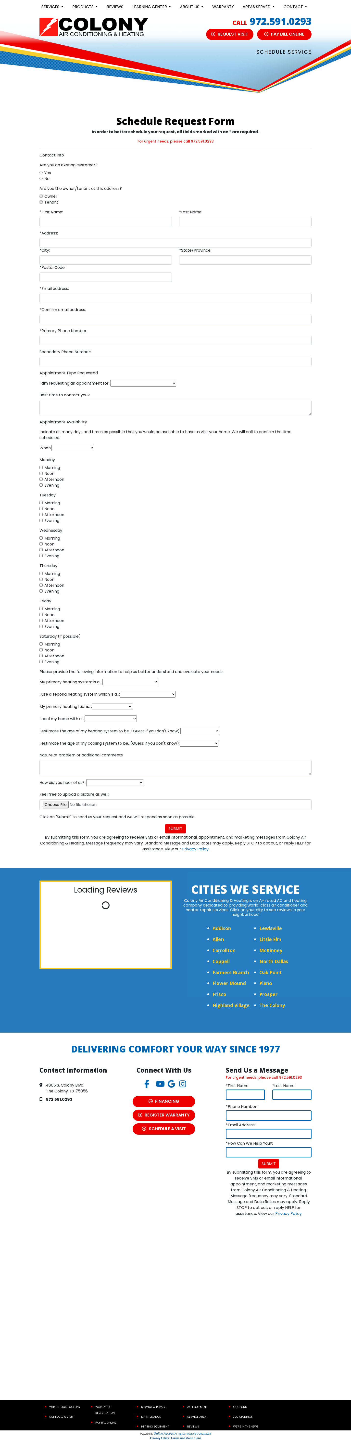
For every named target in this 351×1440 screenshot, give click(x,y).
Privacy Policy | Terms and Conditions (175, 1438)
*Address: (48, 233)
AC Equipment (197, 1407)
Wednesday (50, 530)
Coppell (221, 961)
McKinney (270, 950)
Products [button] (83, 7)
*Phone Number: (241, 1106)
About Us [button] (190, 7)
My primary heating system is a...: (70, 682)
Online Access (164, 1433)
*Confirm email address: (62, 309)
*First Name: (51, 212)
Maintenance (151, 1417)
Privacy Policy (195, 849)
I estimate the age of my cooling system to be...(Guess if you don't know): (109, 743)
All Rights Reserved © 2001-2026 (193, 1433)
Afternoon (54, 479)
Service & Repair (153, 1407)
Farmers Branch (231, 972)
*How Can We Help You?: (249, 1143)
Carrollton (224, 950)
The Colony (272, 1005)
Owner (50, 196)
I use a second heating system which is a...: (79, 694)
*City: (44, 250)
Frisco (219, 994)
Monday (47, 460)
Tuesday (47, 495)
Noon (49, 473)
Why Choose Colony (64, 1407)
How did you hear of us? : (62, 782)
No (47, 179)
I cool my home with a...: (62, 719)
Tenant (51, 202)
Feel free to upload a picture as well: (74, 794)
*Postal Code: (52, 267)
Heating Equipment (155, 1426)
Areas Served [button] (257, 7)
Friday (45, 601)
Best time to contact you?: (64, 395)
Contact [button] (294, 7)
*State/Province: (195, 250)
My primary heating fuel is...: (65, 706)
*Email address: (54, 288)
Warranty (223, 7)
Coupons (240, 1407)
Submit (175, 828)
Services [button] (50, 7)
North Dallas (273, 961)
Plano (265, 983)
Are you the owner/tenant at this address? (80, 188)
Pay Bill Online (105, 1423)
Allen (218, 939)
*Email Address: (240, 1125)
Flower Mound (229, 983)
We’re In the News (246, 1426)
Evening (51, 485)
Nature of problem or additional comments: (81, 755)
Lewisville (270, 928)
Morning (52, 467)
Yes (47, 173)
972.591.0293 (281, 21)
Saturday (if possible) (60, 636)
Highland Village (231, 1005)
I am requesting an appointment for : (74, 383)
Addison (222, 928)
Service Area (196, 1417)
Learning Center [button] (150, 7)
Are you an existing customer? (68, 165)
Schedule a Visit (61, 1417)
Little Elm (270, 939)
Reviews (115, 7)
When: (45, 448)
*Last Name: (190, 212)
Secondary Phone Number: (65, 352)
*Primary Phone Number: (63, 331)
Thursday (48, 566)
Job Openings (243, 1417)
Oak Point (270, 972)
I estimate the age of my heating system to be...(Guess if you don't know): (109, 731)
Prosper (268, 994)
